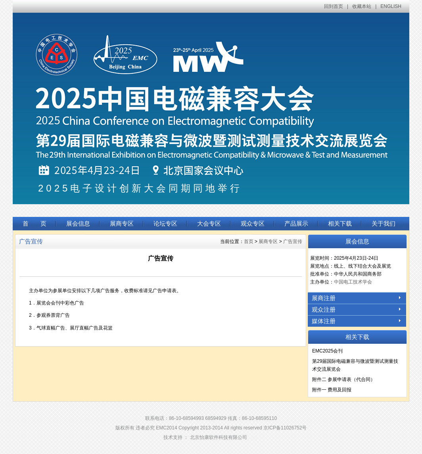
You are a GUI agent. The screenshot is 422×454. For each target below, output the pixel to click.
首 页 (34, 223)
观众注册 (324, 309)
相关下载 (340, 223)
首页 (248, 241)
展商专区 (122, 223)
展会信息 (78, 223)
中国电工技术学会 (353, 282)
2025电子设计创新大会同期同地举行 (140, 188)
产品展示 (296, 223)
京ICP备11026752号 (285, 428)
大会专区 (209, 223)
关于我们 (383, 223)
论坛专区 (165, 223)
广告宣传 (292, 241)
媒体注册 (324, 321)
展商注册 (324, 298)
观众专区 (253, 223)
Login (253, 437)
